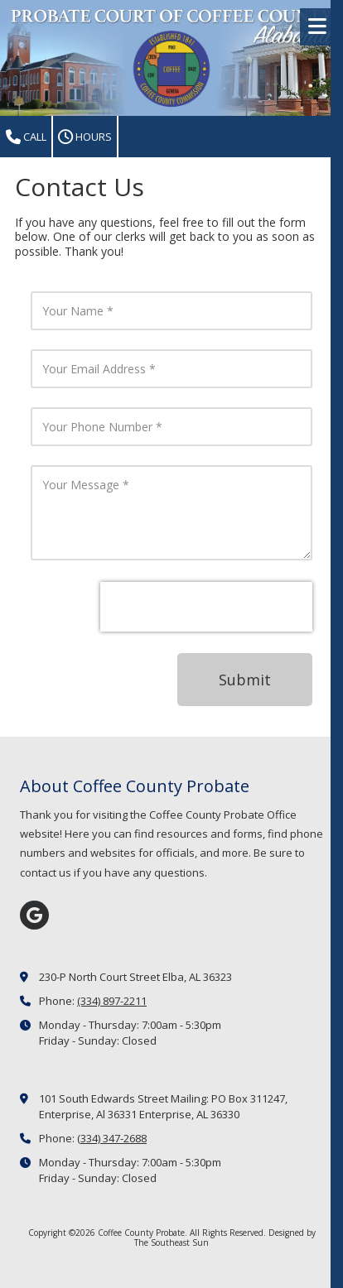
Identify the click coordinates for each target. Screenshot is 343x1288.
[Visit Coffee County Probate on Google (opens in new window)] (34, 915)
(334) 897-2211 (112, 1000)
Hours (85, 137)
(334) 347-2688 (112, 1138)
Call (26, 137)
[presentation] (206, 607)
